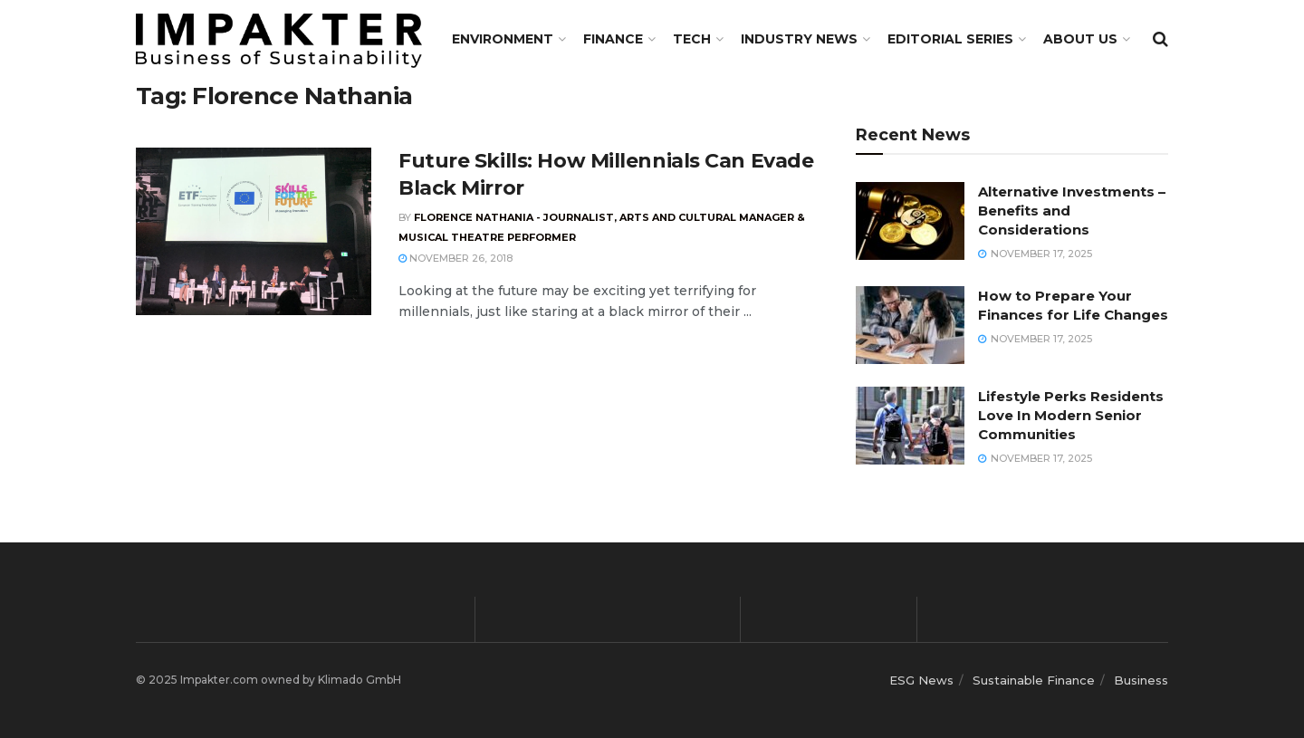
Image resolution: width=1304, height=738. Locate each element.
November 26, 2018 (455, 258)
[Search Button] (1160, 39)
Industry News (799, 39)
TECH (692, 39)
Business (1141, 680)
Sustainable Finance (1034, 680)
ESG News (921, 680)
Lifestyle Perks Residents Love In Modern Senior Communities (1071, 415)
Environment (502, 39)
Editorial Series (950, 39)
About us (1080, 39)
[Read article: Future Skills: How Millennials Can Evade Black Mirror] (253, 232)
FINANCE (613, 39)
